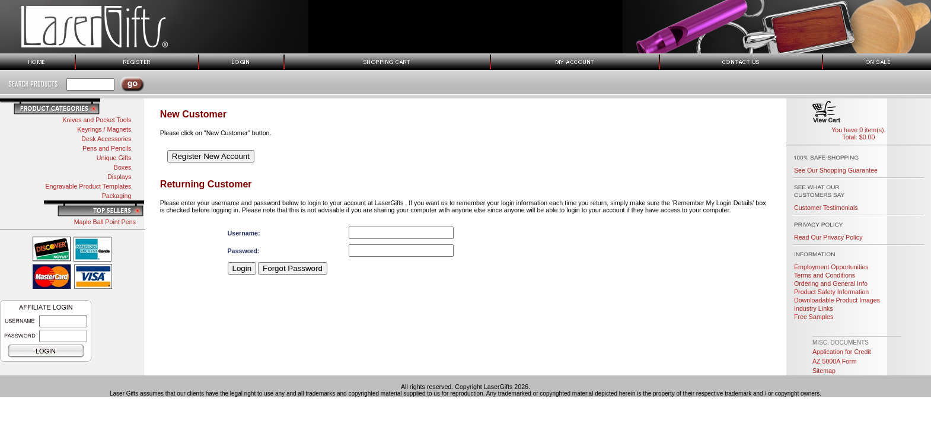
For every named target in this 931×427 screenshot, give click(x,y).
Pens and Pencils (106, 148)
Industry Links (813, 308)
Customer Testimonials (826, 207)
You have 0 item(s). (858, 129)
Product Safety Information (831, 291)
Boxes (123, 167)
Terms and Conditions (824, 275)
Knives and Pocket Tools (96, 119)
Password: (244, 250)
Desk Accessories (106, 138)
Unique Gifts (114, 157)
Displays (119, 176)
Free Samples (813, 316)
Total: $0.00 (858, 137)
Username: (244, 233)
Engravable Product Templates (88, 186)
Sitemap (824, 370)
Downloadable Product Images (837, 300)
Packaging (117, 195)
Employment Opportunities (831, 266)
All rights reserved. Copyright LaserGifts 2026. (465, 386)
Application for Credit (841, 351)
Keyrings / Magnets (104, 129)
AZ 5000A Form (834, 361)
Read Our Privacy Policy (828, 237)
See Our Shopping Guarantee (836, 170)
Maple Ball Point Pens (105, 221)
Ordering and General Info (831, 283)
